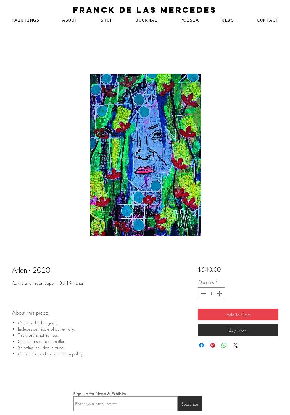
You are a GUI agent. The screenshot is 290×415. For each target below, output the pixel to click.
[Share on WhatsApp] (224, 345)
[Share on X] (235, 345)
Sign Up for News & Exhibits (99, 394)
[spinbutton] (211, 293)
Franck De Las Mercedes (145, 10)
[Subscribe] (190, 403)
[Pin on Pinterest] (212, 345)
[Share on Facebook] (201, 345)
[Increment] (220, 293)
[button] (25, 20)
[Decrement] (203, 293)
